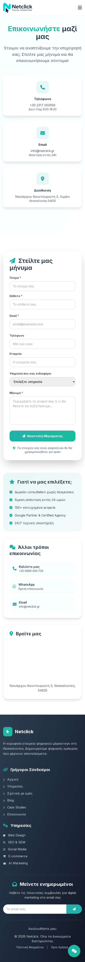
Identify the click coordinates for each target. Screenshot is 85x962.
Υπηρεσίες (13, 786)
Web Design (14, 835)
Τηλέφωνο (17, 335)
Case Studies (14, 807)
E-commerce (15, 856)
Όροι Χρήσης (59, 947)
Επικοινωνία (14, 814)
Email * (14, 315)
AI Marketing (15, 863)
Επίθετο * (16, 296)
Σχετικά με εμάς (17, 793)
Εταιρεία (16, 353)
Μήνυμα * (16, 393)
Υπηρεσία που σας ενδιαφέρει (30, 373)
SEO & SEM (14, 842)
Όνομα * (15, 277)
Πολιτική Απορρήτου (30, 947)
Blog (8, 800)
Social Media (14, 849)
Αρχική (10, 779)
